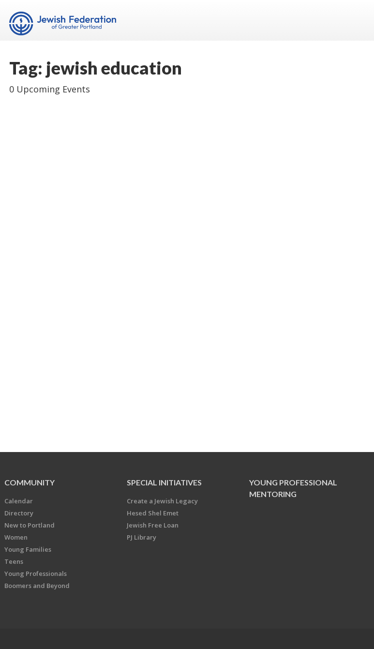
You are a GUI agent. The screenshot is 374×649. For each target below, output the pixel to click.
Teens (13, 561)
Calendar (18, 501)
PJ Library (141, 537)
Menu (354, 20)
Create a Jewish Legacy (162, 501)
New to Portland (29, 525)
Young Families (27, 549)
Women (16, 537)
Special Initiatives (164, 482)
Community (29, 482)
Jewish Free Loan (153, 525)
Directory (18, 513)
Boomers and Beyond (37, 585)
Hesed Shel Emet (153, 513)
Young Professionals (35, 573)
